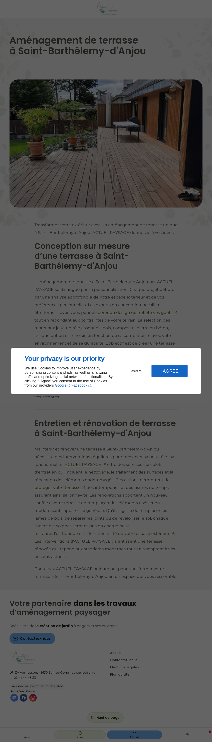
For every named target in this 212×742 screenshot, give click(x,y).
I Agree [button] (169, 371)
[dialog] (106, 371)
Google (61, 385)
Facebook (79, 385)
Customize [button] (135, 371)
